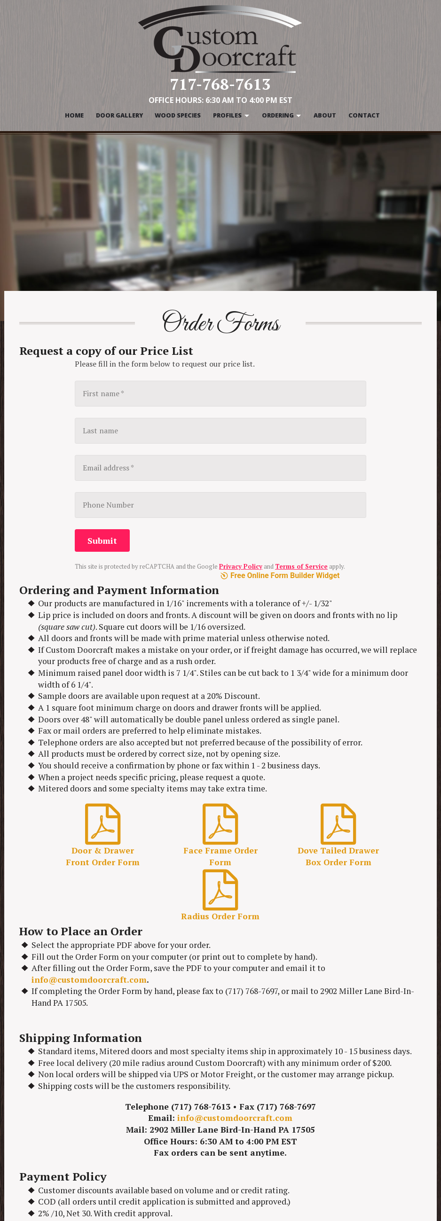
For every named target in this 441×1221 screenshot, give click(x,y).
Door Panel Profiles (257, 1133)
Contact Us (351, 1144)
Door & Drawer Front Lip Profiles (267, 1159)
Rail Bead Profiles (253, 1175)
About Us (347, 1133)
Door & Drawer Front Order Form (98, 612)
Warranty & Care (361, 1123)
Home (74, 115)
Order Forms (354, 1112)
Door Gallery (119, 115)
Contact (364, 115)
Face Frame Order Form (220, 612)
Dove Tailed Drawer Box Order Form (342, 612)
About (325, 115)
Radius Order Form (220, 676)
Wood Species (178, 115)
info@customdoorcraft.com (89, 764)
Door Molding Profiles (261, 1186)
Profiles (227, 115)
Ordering (278, 115)
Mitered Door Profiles (261, 1144)
